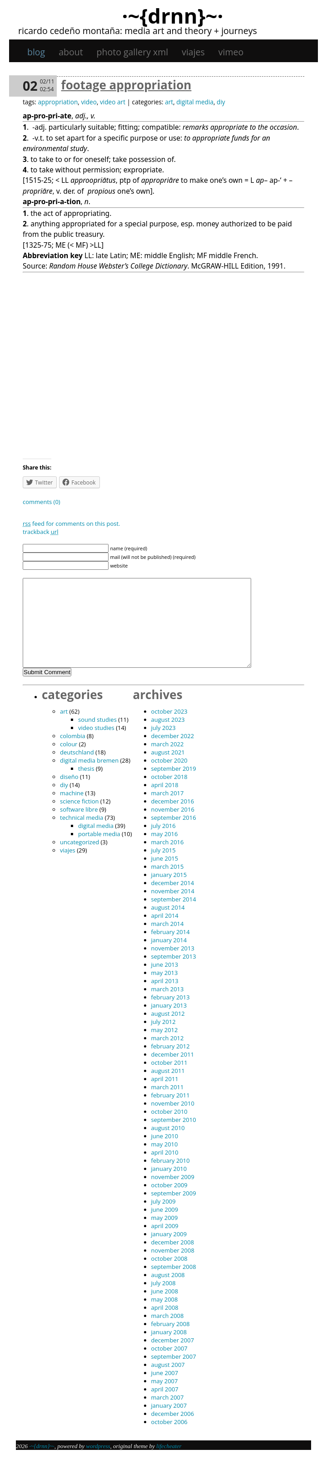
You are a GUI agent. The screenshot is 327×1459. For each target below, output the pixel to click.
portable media (99, 834)
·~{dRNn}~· (172, 15)
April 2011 (164, 1079)
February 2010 (170, 1160)
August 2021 (168, 752)
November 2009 (172, 1177)
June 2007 (164, 1373)
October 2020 (169, 760)
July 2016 (163, 826)
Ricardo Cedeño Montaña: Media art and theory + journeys (137, 30)
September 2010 (173, 1120)
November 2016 (172, 809)
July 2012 (163, 1022)
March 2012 (167, 1038)
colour (68, 744)
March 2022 (167, 744)
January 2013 (169, 1005)
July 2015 (163, 850)
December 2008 (172, 1242)
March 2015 (167, 866)
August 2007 (168, 1365)
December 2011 (172, 1054)
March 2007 (167, 1397)
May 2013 (164, 973)
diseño (69, 777)
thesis (86, 768)
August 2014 (168, 907)
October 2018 (169, 777)
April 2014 (164, 915)
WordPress (98, 1446)
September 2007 (173, 1356)
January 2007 (169, 1405)
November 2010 (172, 1103)
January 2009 (169, 1234)
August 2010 (168, 1128)
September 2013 (173, 956)
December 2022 (172, 736)
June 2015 (164, 858)
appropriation (58, 102)
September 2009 (173, 1193)
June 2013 (164, 964)
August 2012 (168, 1013)
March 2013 (167, 989)
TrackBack (40, 532)
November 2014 (172, 891)
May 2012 (164, 1030)
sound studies (97, 719)
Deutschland (77, 752)
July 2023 (163, 728)
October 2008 (169, 1258)
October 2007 (169, 1348)
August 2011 (168, 1071)
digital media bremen (89, 760)
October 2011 (169, 1062)
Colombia (72, 736)
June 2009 (164, 1209)
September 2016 (173, 817)
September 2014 (173, 899)
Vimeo (230, 52)
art (169, 102)
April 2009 (164, 1226)
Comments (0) (41, 502)
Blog (36, 52)
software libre (79, 809)
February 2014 (170, 932)
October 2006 (169, 1422)
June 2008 (164, 1291)
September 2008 (173, 1267)
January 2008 (169, 1332)
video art (112, 102)
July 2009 (163, 1201)
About (71, 52)
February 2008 (170, 1324)
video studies (96, 728)
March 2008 (167, 1316)
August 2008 (168, 1275)
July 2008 (163, 1283)
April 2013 (164, 981)
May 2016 (164, 834)
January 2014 (169, 940)
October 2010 (169, 1111)
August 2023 (168, 719)
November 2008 (172, 1250)
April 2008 (164, 1307)
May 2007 (164, 1381)
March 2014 (167, 924)
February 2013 (170, 997)
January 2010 (169, 1169)
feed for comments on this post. (71, 523)
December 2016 (172, 801)
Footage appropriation (126, 85)
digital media (194, 102)
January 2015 (169, 875)
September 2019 (173, 768)
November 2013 (172, 948)
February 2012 (170, 1046)
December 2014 (172, 883)
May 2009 (164, 1218)
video (88, 102)
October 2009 (169, 1185)
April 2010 (164, 1152)
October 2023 (169, 711)
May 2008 (164, 1299)
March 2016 (167, 842)
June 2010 (164, 1136)
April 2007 (164, 1389)
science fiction (79, 801)
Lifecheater (169, 1446)
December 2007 (172, 1340)
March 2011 (167, 1087)
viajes (193, 52)
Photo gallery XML (132, 52)
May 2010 (164, 1144)
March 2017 (167, 793)
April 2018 (164, 785)
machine (72, 793)
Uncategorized (79, 842)
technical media (81, 817)
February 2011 (170, 1095)
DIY (221, 102)
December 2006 (172, 1414)
